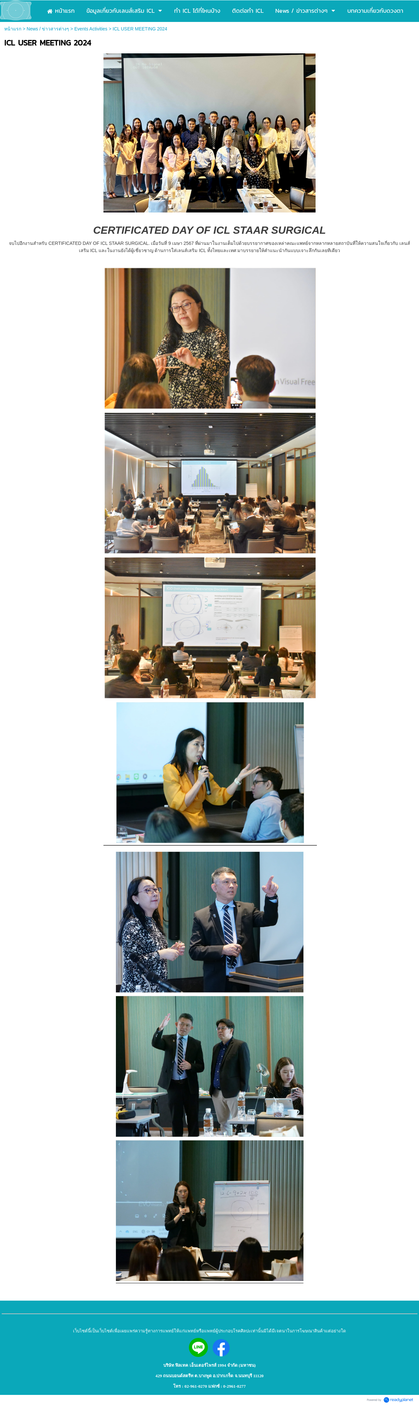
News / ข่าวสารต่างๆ (48, 28)
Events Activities (90, 28)
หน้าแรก (12, 28)
